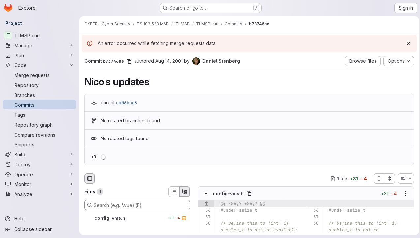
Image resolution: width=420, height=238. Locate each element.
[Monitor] (39, 184)
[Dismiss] (407, 43)
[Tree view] (184, 191)
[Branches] (39, 94)
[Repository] (39, 85)
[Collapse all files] (387, 178)
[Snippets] (39, 144)
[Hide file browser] (89, 178)
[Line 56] (205, 210)
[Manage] (39, 45)
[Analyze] (39, 194)
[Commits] (39, 104)
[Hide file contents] (206, 194)
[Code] (39, 65)
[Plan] (39, 55)
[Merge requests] (39, 75)
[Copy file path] (249, 194)
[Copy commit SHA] (129, 61)
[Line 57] (205, 217)
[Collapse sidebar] (39, 229)
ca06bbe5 (126, 103)
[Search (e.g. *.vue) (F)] (137, 205)
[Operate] (39, 174)
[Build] (39, 154)
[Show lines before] (206, 204)
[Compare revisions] (39, 134)
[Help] (39, 218)
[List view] (173, 191)
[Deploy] (39, 164)
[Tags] (39, 114)
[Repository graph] (39, 124)
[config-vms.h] (137, 218)
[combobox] (404, 178)
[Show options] (404, 194)
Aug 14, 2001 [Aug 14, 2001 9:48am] (169, 61)
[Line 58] (205, 223)
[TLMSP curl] (39, 35)
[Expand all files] (377, 178)
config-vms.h (228, 193)
